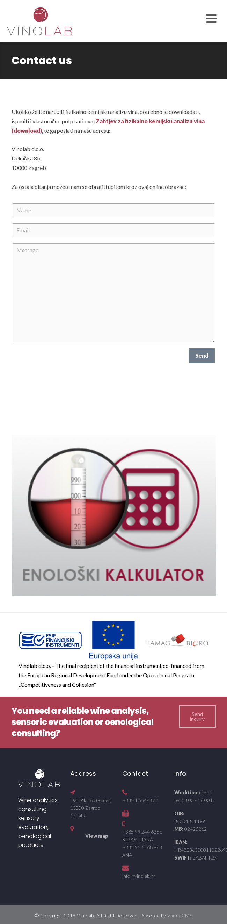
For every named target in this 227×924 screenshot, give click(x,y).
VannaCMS (179, 915)
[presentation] (66, 362)
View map (96, 836)
